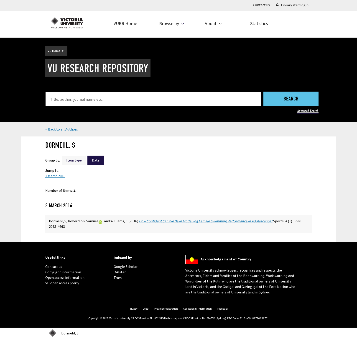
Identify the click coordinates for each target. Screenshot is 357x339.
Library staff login (292, 5)
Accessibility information (197, 309)
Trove (118, 277)
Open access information (64, 277)
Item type (74, 160)
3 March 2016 (55, 176)
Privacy (133, 309)
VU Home (54, 51)
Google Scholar (126, 266)
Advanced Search (308, 111)
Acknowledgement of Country (226, 259)
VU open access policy (62, 283)
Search (291, 99)
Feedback (222, 309)
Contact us (263, 5)
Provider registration (166, 309)
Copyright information (63, 272)
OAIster (120, 272)
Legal (146, 309)
